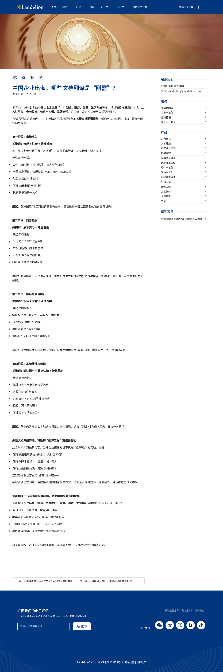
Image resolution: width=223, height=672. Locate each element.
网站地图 (129, 662)
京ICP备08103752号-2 (110, 662)
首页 (53, 7)
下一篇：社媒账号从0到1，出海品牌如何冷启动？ (107, 581)
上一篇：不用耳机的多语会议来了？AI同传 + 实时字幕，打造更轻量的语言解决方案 (59, 581)
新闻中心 (199, 610)
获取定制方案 (140, 7)
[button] (184, 7)
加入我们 (121, 7)
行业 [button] (78, 7)
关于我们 (105, 7)
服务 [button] (64, 7)
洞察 (91, 7)
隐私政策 (141, 662)
